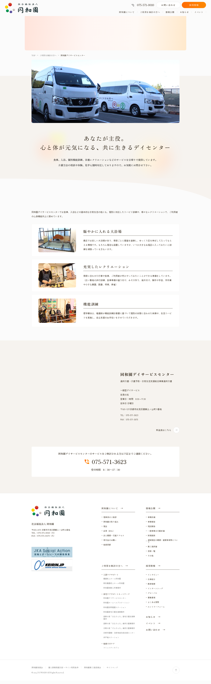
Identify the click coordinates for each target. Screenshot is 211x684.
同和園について (127, 12)
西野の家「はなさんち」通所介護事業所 (119, 627)
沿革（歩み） (109, 534)
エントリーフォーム (156, 610)
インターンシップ (155, 592)
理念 (105, 530)
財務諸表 (151, 539)
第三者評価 (152, 550)
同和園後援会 (37, 671)
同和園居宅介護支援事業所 (113, 615)
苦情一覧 (151, 554)
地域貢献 (107, 548)
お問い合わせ (168, 5)
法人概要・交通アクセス (113, 539)
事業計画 (151, 520)
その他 (150, 559)
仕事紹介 (151, 583)
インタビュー (153, 578)
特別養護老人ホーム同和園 (113, 586)
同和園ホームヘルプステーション (116, 606)
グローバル (152, 596)
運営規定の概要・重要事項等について (163, 544)
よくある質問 (153, 605)
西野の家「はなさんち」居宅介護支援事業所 (119, 621)
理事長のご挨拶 (110, 520)
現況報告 (151, 530)
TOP (33, 59)
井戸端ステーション (111, 640)
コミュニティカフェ (111, 651)
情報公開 (170, 12)
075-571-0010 (142, 5)
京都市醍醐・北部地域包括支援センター (119, 636)
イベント (198, 12)
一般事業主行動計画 (156, 534)
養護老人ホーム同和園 (112, 582)
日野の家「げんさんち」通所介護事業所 (119, 631)
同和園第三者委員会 (92, 671)
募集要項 (151, 601)
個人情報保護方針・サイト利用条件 (63, 671)
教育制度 (151, 587)
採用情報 (194, 5)
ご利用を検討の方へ (150, 12)
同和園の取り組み (110, 525)
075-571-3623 (105, 465)
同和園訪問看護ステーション (114, 610)
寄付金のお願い (110, 543)
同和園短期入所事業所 (112, 591)
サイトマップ (112, 671)
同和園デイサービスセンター (114, 601)
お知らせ (184, 12)
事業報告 (151, 525)
